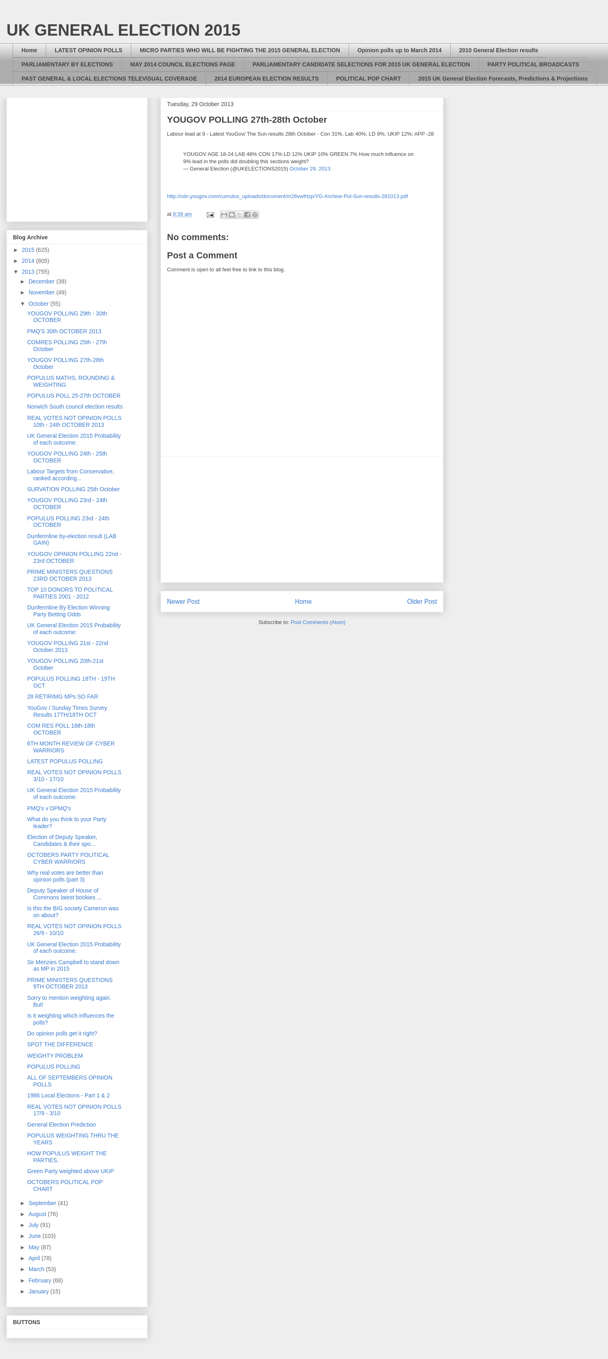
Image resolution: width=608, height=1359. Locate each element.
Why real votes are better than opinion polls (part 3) (65, 876)
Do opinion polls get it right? (62, 1033)
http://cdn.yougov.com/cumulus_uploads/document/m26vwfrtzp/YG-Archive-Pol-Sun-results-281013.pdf (287, 196)
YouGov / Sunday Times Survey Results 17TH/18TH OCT (67, 711)
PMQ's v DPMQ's (49, 808)
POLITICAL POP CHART (368, 78)
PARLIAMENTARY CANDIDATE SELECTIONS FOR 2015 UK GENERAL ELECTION (361, 64)
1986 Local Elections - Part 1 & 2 (68, 1095)
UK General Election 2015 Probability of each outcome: (74, 439)
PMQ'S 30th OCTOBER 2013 (64, 331)
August (37, 1214)
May (34, 1247)
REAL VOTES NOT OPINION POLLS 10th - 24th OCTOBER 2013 (74, 421)
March (37, 1269)
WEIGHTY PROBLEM (55, 1055)
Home (29, 50)
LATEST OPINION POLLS (88, 50)
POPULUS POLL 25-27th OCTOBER (73, 395)
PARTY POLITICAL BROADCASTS (533, 64)
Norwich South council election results (75, 406)
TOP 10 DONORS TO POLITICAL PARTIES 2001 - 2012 (70, 593)
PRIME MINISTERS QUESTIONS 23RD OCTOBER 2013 (70, 575)
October (39, 303)
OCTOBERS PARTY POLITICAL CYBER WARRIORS (68, 858)
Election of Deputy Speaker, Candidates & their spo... (62, 840)
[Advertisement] (302, 519)
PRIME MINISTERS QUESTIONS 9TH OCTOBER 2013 (70, 983)
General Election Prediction (61, 1124)
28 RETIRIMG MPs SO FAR (62, 696)
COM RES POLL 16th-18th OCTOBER (61, 729)
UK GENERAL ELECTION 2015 (123, 30)
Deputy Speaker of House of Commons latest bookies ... (64, 894)
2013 (29, 271)
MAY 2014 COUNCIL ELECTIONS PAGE (183, 64)
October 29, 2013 (309, 169)
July (34, 1225)
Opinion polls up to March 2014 (400, 50)
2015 (29, 250)
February (40, 1280)
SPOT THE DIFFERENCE (60, 1044)
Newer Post (183, 601)
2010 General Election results (498, 50)
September (43, 1203)
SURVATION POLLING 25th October (73, 489)
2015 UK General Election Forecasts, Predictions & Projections (503, 78)
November (42, 292)
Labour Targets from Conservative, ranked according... (70, 474)
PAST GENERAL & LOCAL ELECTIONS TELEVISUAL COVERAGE (109, 78)
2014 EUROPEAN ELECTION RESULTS (266, 78)
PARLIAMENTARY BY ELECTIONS (67, 64)
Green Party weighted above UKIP (70, 1171)
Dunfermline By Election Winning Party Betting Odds (68, 611)
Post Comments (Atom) (318, 622)
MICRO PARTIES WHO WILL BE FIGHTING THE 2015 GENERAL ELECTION (240, 50)
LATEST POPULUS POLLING (65, 761)
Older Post (422, 601)
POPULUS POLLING (54, 1066)
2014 (29, 261)
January (39, 1291)
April (34, 1258)
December (42, 281)
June (35, 1236)
